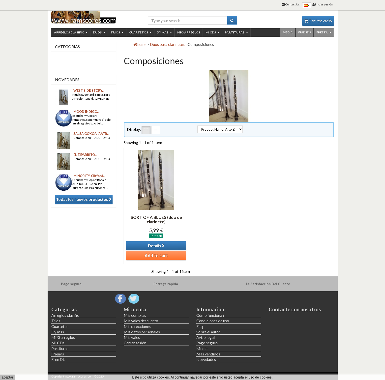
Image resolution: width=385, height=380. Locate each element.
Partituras (236, 32)
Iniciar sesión (322, 4)
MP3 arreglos (188, 32)
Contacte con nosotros (295, 309)
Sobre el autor (208, 331)
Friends (304, 32)
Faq (199, 326)
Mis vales (132, 337)
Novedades (67, 79)
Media (288, 32)
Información (210, 309)
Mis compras (135, 315)
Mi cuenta (135, 309)
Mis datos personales (142, 331)
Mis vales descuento (141, 320)
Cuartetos (140, 32)
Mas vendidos (208, 353)
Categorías (64, 309)
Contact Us (291, 4)
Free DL (323, 32)
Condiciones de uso (212, 320)
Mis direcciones (137, 326)
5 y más (164, 32)
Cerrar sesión (135, 342)
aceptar (7, 377)
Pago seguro (207, 342)
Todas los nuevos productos (84, 199)
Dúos (99, 32)
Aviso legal (205, 337)
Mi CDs (212, 32)
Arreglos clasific (71, 32)
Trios (117, 32)
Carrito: (318, 20)
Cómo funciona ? (210, 315)
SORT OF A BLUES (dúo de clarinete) (156, 220)
